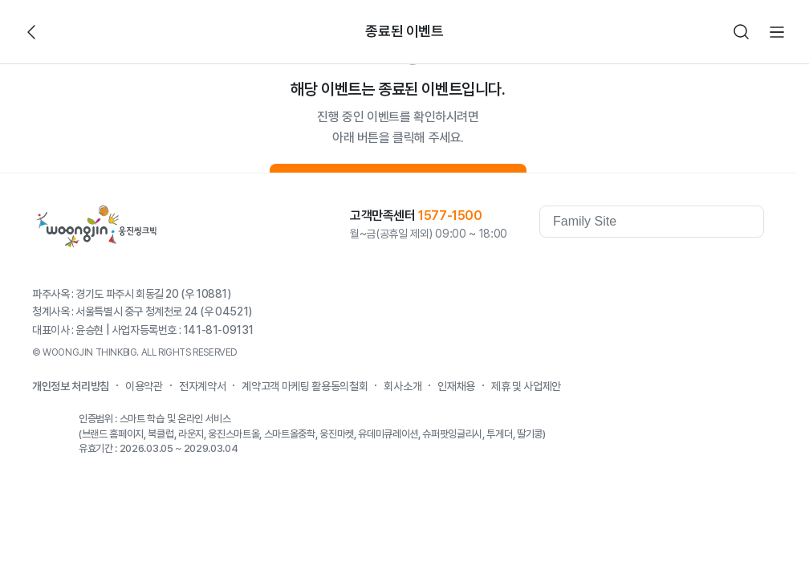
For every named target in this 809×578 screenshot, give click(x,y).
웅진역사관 (571, 266)
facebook (623, 266)
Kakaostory (687, 266)
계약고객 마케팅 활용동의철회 (305, 386)
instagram (751, 266)
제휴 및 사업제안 (526, 386)
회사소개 (402, 386)
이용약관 (144, 386)
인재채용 (456, 386)
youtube (655, 266)
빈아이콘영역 (67, 32)
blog (719, 266)
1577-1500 (450, 215)
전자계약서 (202, 386)
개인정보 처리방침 (70, 386)
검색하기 (741, 32)
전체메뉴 (777, 32)
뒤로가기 (32, 32)
